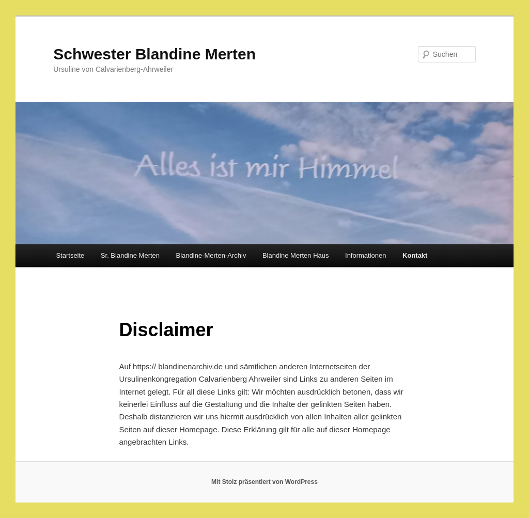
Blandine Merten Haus (295, 255)
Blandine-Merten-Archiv (211, 255)
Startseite (70, 255)
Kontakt (414, 255)
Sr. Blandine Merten (130, 255)
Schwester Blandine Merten (154, 53)
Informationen (365, 255)
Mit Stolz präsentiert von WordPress (264, 481)
